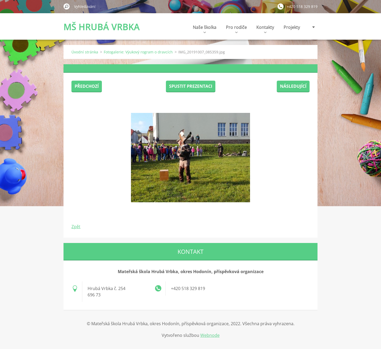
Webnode (210, 335)
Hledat (67, 6)
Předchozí (87, 86)
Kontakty (265, 28)
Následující (293, 86)
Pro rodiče (236, 28)
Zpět (75, 226)
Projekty (292, 27)
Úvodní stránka (84, 51)
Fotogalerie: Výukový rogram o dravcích (138, 51)
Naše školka (205, 28)
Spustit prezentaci (190, 86)
